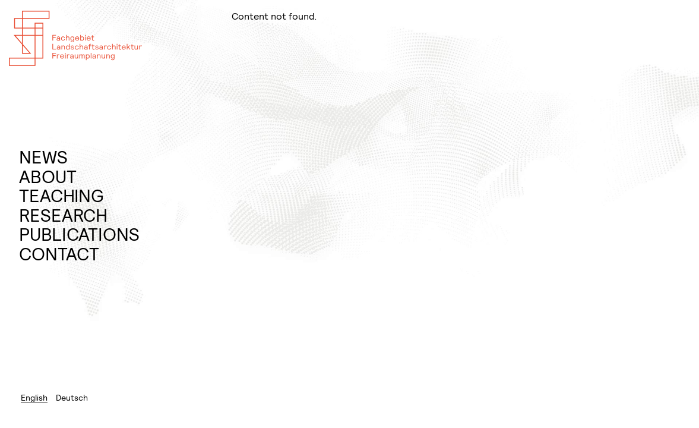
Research (63, 215)
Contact (59, 254)
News (43, 157)
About (48, 177)
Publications (79, 234)
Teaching (61, 196)
